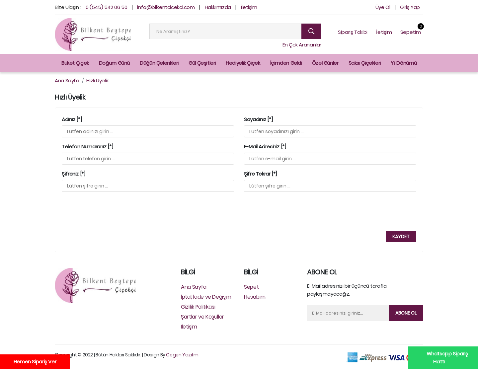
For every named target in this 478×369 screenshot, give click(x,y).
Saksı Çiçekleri (365, 62)
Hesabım (254, 297)
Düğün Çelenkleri (159, 62)
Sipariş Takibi (352, 32)
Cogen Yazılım (182, 354)
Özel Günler (325, 62)
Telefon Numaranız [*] (87, 147)
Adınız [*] (72, 119)
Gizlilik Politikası (198, 307)
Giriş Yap (410, 7)
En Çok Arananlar (301, 44)
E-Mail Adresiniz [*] (265, 147)
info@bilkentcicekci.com (166, 7)
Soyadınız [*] (258, 119)
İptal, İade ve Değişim (206, 297)
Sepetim (410, 32)
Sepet (251, 287)
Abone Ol (406, 313)
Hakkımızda (218, 7)
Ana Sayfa (67, 80)
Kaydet (401, 236)
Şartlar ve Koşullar (202, 317)
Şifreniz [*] (73, 174)
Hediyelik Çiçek (243, 62)
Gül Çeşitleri (202, 62)
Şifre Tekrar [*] (260, 174)
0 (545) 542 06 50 (106, 7)
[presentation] (112, 210)
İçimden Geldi (286, 62)
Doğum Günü (114, 62)
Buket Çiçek (75, 62)
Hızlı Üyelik (97, 80)
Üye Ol (382, 7)
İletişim (249, 7)
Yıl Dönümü (404, 62)
